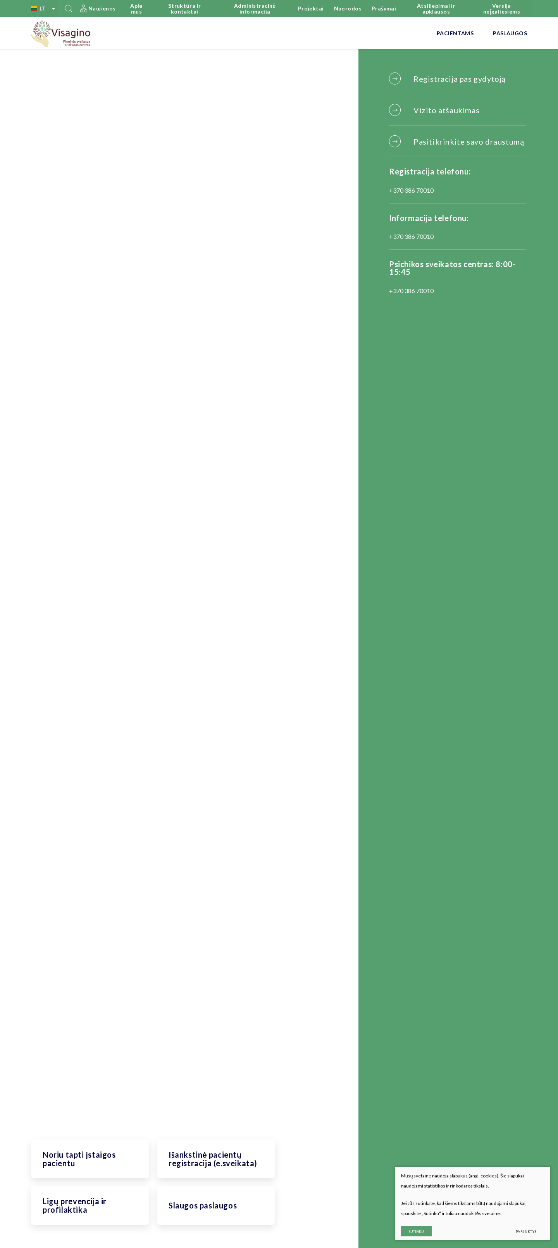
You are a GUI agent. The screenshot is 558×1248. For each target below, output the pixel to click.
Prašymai (384, 8)
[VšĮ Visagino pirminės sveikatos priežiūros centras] (61, 33)
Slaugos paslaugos (203, 1205)
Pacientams (455, 33)
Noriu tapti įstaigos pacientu (79, 1159)
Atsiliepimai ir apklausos (436, 8)
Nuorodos (348, 8)
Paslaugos (510, 33)
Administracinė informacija (255, 8)
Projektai (311, 8)
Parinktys (526, 1231)
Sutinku (416, 1231)
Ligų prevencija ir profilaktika (75, 1205)
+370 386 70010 (411, 190)
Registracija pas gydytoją (459, 78)
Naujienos (102, 8)
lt (44, 8)
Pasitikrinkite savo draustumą (468, 141)
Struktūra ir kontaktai (184, 8)
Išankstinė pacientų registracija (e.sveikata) (213, 1159)
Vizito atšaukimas (446, 110)
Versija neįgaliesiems (501, 8)
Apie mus (136, 8)
